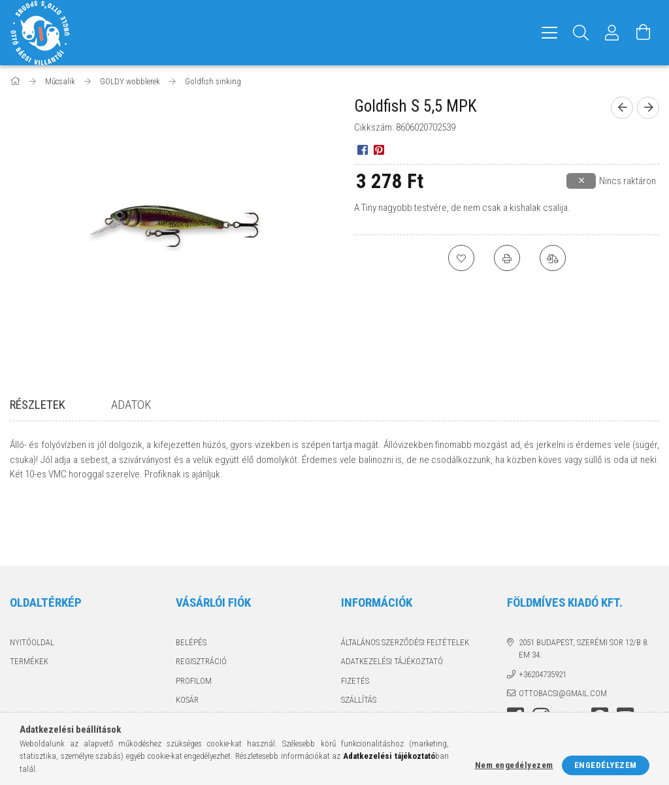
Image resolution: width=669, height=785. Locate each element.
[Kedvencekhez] (461, 258)
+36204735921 (542, 616)
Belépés (191, 584)
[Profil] (612, 32)
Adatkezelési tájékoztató (392, 604)
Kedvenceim (199, 661)
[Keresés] (580, 32)
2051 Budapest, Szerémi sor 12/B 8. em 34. (584, 590)
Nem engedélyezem (514, 765)
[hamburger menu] (549, 32)
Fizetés (355, 623)
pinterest (599, 658)
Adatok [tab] (131, 404)
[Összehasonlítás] (553, 258)
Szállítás (358, 642)
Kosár (187, 642)
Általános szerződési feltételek (405, 584)
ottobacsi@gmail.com (563, 636)
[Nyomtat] (507, 258)
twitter (573, 662)
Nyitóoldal (32, 584)
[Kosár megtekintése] (643, 32)
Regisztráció (201, 604)
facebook (515, 658)
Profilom (194, 623)
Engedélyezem (605, 765)
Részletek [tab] (37, 404)
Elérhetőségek (371, 661)
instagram (540, 658)
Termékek (29, 604)
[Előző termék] (622, 108)
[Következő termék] (648, 108)
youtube (625, 658)
